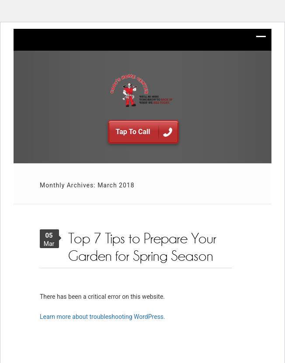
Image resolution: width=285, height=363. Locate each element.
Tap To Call (144, 132)
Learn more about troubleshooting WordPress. (102, 316)
